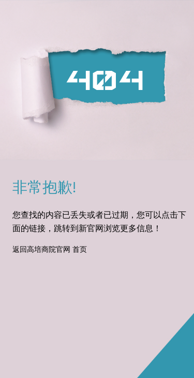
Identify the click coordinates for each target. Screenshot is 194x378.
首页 (79, 250)
